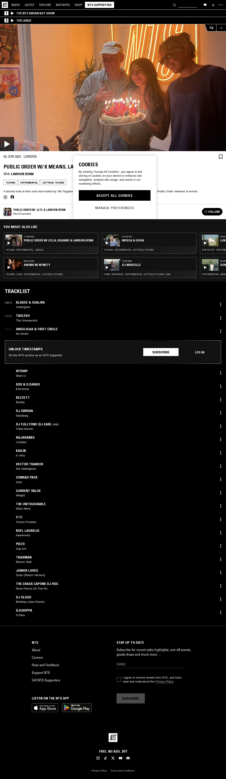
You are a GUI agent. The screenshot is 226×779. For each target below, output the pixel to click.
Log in (199, 352)
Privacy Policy (164, 681)
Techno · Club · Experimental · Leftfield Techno (34, 274)
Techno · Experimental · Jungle (24, 249)
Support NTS (41, 672)
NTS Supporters (99, 5)
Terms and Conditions (122, 770)
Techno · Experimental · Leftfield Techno (129, 249)
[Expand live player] (221, 28)
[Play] (113, 87)
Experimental (29, 182)
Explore (45, 5)
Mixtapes (63, 5)
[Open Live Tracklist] (210, 28)
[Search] (174, 4)
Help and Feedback (45, 665)
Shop (78, 5)
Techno (10, 182)
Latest (29, 5)
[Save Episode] (220, 156)
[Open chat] (205, 4)
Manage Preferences (114, 208)
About (36, 650)
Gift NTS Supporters (46, 680)
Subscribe (161, 352)
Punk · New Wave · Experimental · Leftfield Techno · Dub (137, 274)
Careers (37, 657)
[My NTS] (213, 5)
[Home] (5, 5)
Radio (15, 5)
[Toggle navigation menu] (220, 5)
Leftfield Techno (53, 182)
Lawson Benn (22, 174)
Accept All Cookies (114, 195)
